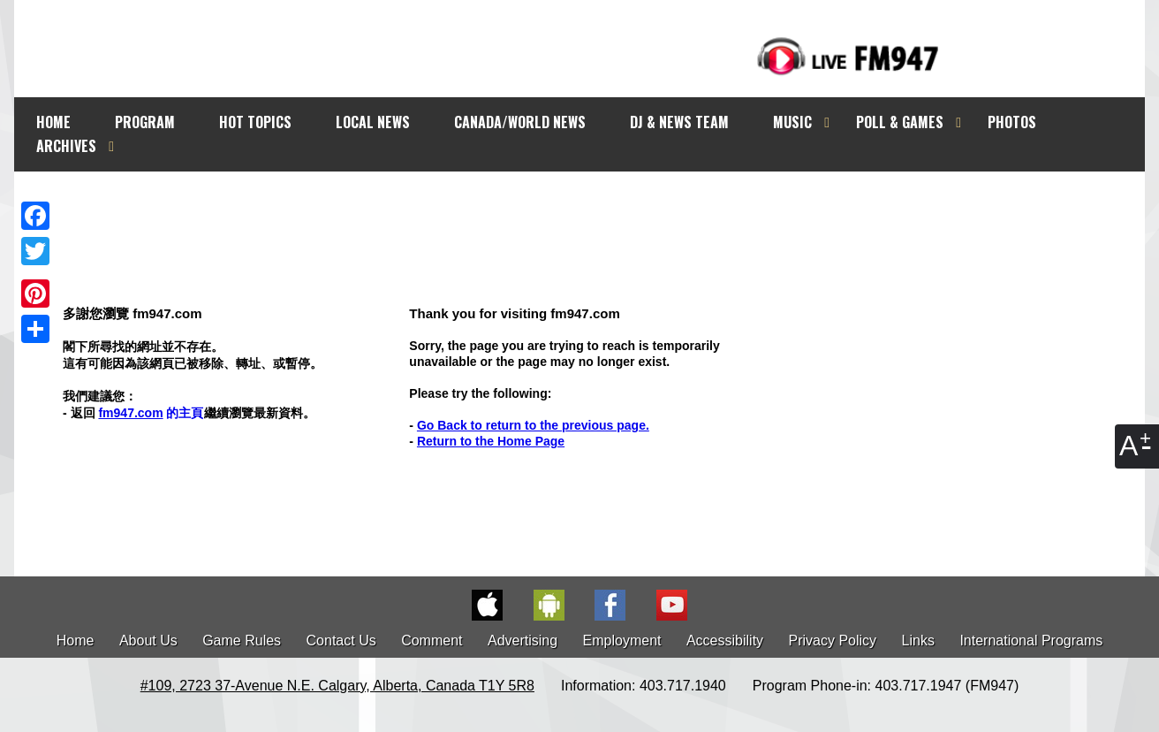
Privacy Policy (833, 640)
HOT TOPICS (255, 122)
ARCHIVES (66, 145)
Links (918, 640)
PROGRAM (145, 122)
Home (76, 640)
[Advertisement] (595, 205)
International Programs (1030, 640)
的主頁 (150, 413)
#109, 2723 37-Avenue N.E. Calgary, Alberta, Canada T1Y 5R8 (337, 685)
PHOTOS (1012, 122)
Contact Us (341, 640)
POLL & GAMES (899, 122)
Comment (431, 640)
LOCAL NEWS (373, 122)
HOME (53, 122)
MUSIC (792, 122)
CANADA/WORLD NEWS (520, 122)
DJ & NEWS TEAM (679, 122)
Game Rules (241, 640)
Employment (622, 640)
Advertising (522, 640)
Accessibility (724, 640)
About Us (148, 640)
